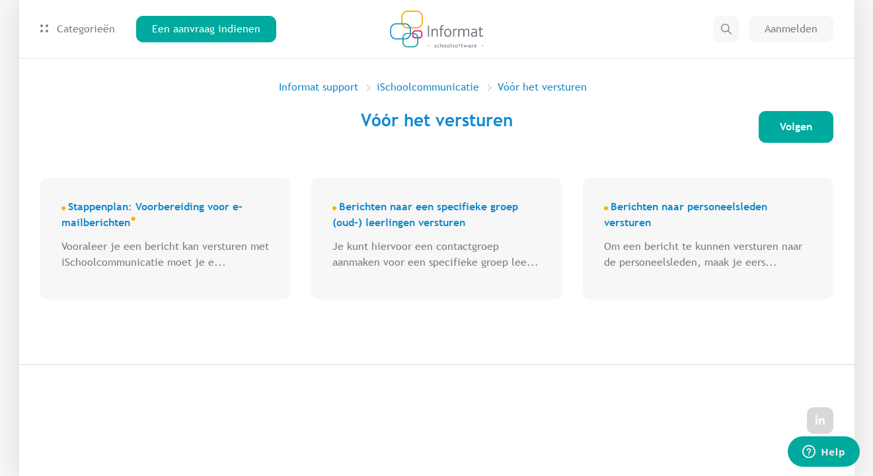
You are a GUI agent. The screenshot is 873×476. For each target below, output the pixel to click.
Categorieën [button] (77, 28)
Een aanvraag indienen (206, 28)
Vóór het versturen (542, 87)
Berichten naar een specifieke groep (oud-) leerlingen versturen (425, 214)
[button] (726, 29)
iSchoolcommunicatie (428, 87)
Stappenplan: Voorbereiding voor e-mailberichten (152, 214)
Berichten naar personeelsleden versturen (685, 214)
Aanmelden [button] (791, 28)
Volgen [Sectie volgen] (796, 126)
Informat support (318, 87)
